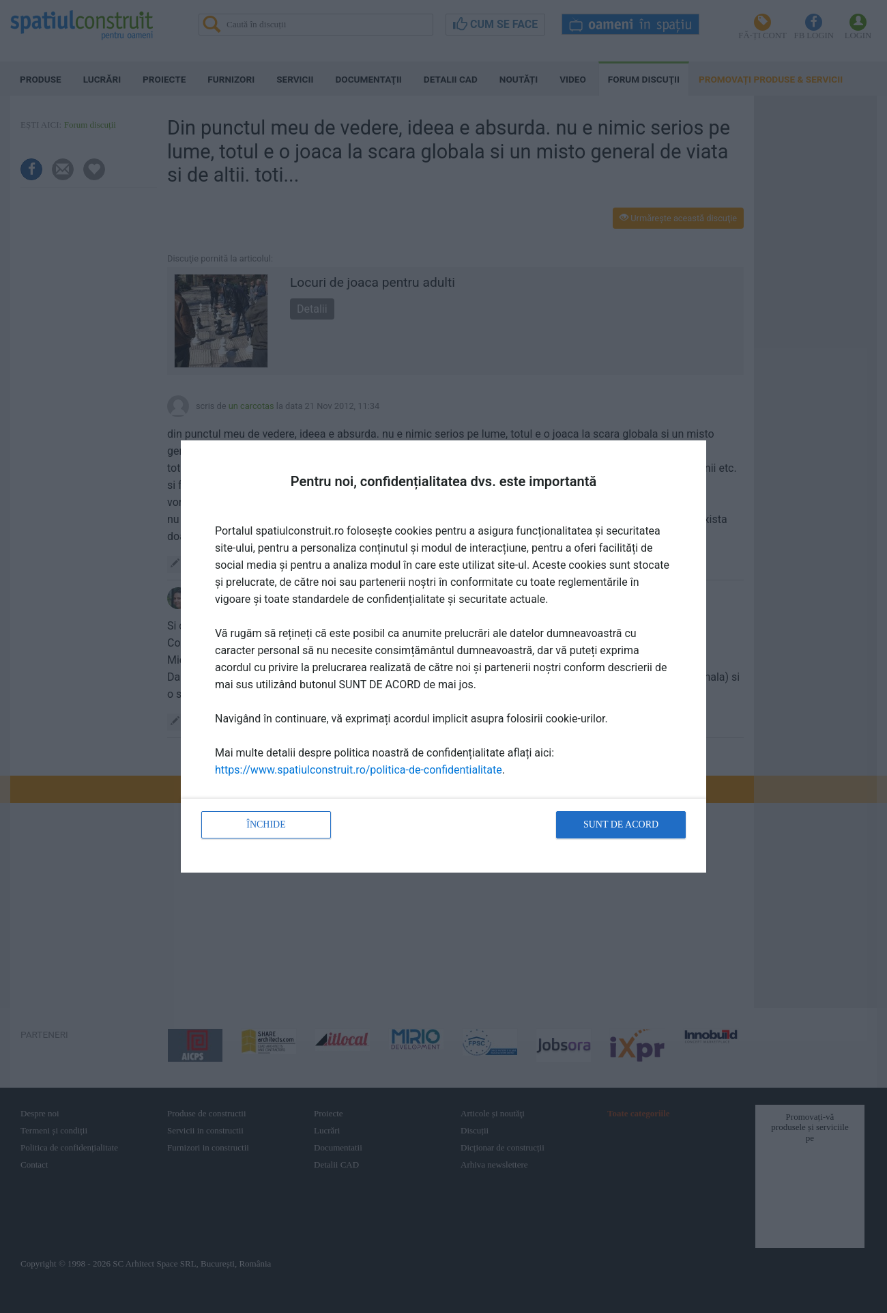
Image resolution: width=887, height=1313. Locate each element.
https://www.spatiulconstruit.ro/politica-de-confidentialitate (358, 769)
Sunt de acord (620, 824)
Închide (266, 824)
